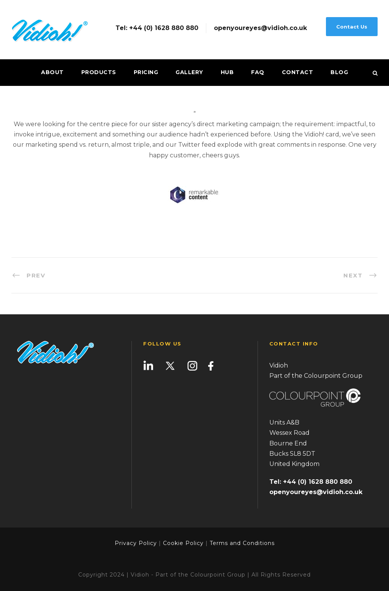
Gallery (189, 72)
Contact (297, 72)
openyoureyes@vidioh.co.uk (260, 28)
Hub (227, 72)
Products (98, 72)
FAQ (257, 72)
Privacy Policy (136, 543)
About (52, 72)
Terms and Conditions (241, 543)
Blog (339, 72)
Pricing (146, 72)
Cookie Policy (183, 543)
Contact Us (351, 27)
